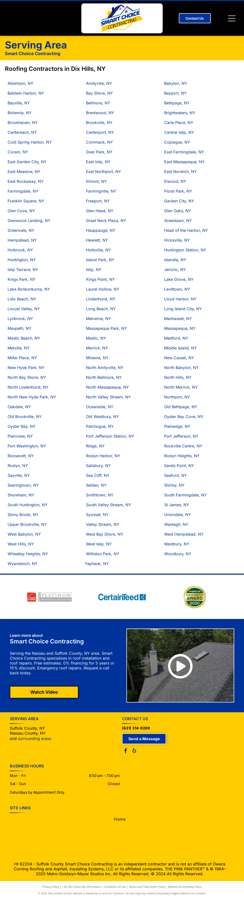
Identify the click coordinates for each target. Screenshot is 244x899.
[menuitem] (119, 819)
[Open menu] (231, 18)
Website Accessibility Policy (185, 886)
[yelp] (134, 751)
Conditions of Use (115, 886)
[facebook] (125, 751)
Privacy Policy (50, 886)
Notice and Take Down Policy (147, 886)
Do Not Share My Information (82, 886)
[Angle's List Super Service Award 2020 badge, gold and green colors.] (194, 597)
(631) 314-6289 (136, 728)
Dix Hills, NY (88, 68)
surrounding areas (34, 738)
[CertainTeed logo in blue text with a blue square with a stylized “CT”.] (122, 597)
